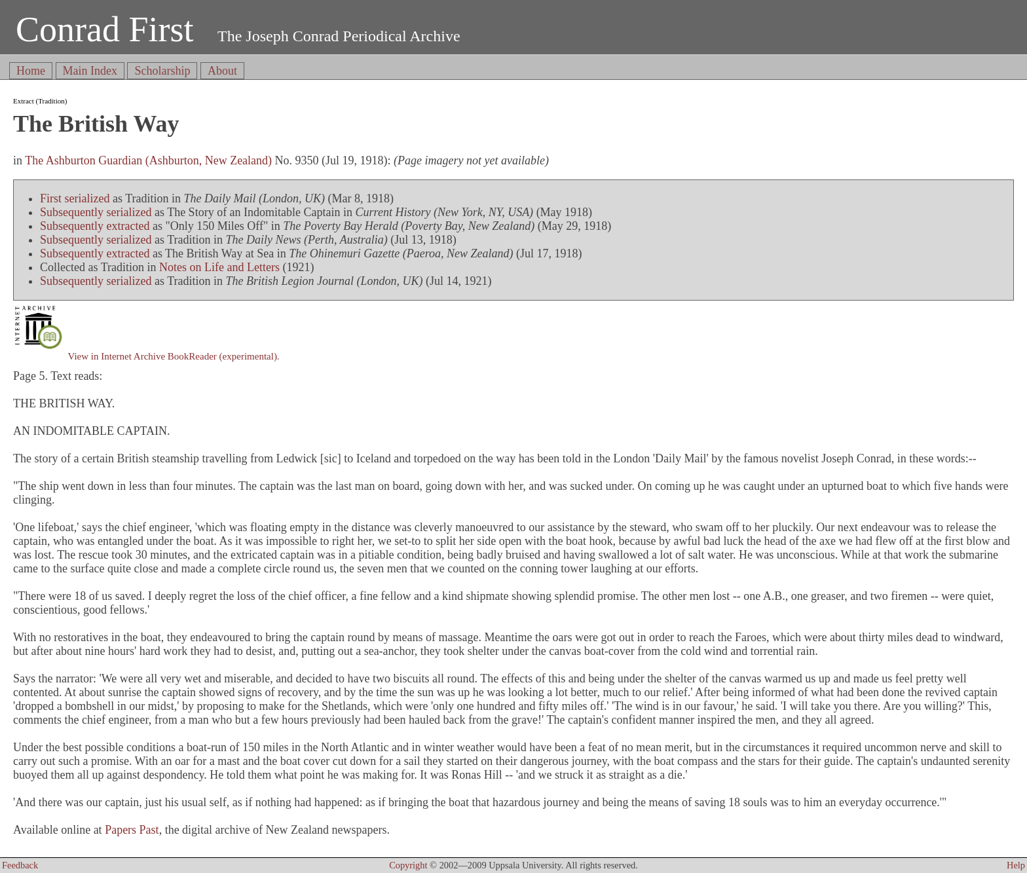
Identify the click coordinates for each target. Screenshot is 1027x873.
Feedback (20, 865)
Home (30, 70)
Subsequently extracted (94, 225)
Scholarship (162, 70)
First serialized (74, 198)
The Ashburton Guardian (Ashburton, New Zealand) (148, 160)
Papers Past (132, 829)
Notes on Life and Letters (219, 267)
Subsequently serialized (95, 212)
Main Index (90, 70)
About (222, 70)
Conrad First (105, 29)
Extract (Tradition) (40, 101)
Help (1016, 865)
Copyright (408, 865)
